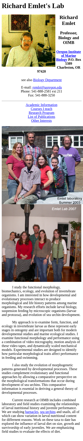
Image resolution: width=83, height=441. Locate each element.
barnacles (31, 412)
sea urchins (48, 412)
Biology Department (47, 80)
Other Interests (41, 120)
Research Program (41, 113)
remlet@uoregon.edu (47, 87)
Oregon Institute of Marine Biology (68, 55)
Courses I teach (41, 109)
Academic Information (41, 105)
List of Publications (41, 117)
